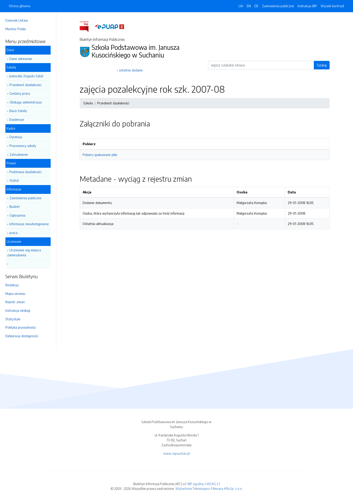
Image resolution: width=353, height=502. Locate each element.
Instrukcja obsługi (17, 310)
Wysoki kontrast (332, 6)
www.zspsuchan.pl (176, 453)
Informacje (14, 189)
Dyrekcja (15, 137)
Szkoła (11, 67)
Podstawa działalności (25, 172)
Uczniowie (14, 241)
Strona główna (19, 6)
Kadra (11, 128)
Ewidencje (16, 119)
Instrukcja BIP (307, 6)
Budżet (14, 206)
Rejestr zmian (15, 302)
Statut (14, 180)
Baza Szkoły (18, 111)
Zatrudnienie (18, 154)
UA (241, 6)
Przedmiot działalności (25, 85)
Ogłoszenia (17, 215)
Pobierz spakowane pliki (100, 155)
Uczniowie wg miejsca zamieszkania (24, 252)
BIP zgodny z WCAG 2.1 (204, 484)
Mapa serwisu (15, 293)
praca (13, 233)
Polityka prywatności (20, 327)
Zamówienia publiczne (25, 198)
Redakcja (11, 285)
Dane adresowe (20, 59)
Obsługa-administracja (25, 102)
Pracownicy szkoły (22, 146)
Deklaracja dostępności (21, 336)
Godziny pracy (19, 93)
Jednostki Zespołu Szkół (26, 76)
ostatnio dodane (131, 70)
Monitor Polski (15, 29)
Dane (10, 50)
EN (249, 6)
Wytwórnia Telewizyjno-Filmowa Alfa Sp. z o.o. (209, 488)
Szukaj (322, 65)
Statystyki (12, 319)
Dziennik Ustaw (16, 20)
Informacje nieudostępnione (29, 224)
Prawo (11, 163)
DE (256, 6)
